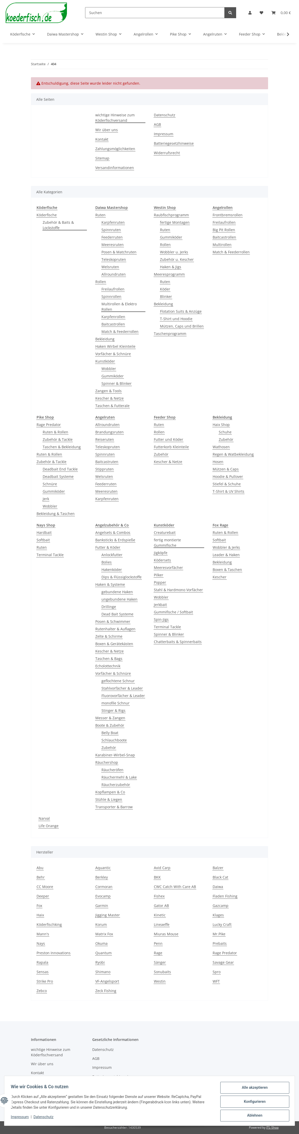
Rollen (100, 281)
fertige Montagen (175, 222)
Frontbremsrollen (228, 214)
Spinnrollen (111, 296)
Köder (165, 289)
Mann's (43, 933)
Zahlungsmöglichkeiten (115, 148)
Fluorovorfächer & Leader (123, 695)
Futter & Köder (107, 547)
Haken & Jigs (170, 266)
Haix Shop (221, 424)
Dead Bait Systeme (117, 614)
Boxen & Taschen (227, 569)
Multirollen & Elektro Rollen (119, 306)
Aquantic (103, 867)
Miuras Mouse (166, 933)
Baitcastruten (106, 461)
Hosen (218, 461)
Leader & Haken (226, 554)
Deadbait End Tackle (60, 469)
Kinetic (160, 915)
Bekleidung (104, 338)
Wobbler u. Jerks (174, 252)
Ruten (100, 214)
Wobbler (108, 368)
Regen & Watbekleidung (233, 454)
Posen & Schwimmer (112, 621)
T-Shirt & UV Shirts (228, 491)
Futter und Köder (168, 439)
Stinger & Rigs (113, 710)
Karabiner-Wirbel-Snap (115, 755)
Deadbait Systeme (58, 476)
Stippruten (104, 469)
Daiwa (218, 886)
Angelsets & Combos (112, 532)
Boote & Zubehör (109, 725)
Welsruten (110, 266)
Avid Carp (162, 867)
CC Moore (45, 886)
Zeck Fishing (105, 990)
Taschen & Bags (108, 658)
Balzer (218, 867)
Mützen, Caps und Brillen (182, 326)
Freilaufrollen (112, 289)
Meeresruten (112, 244)
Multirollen (222, 244)
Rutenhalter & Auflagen (115, 628)
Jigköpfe (160, 552)
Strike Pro (45, 981)
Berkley (101, 877)
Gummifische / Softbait (173, 612)
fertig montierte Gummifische (167, 542)
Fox (39, 905)
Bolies (106, 562)
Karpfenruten (113, 222)
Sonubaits (162, 971)
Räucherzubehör (115, 784)
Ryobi (100, 962)
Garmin (101, 905)
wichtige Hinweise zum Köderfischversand (115, 118)
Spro (217, 971)
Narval (44, 818)
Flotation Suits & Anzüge (181, 311)
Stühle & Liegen (108, 799)
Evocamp (103, 896)
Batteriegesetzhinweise (174, 143)
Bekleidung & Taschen (56, 513)
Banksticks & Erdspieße (115, 539)
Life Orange (49, 825)
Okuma (101, 943)
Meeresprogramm (169, 274)
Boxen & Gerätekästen (114, 643)
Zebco (42, 990)
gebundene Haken (117, 591)
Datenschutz (45, 1118)
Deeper (43, 896)
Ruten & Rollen (55, 432)
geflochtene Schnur (118, 680)
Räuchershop (106, 762)
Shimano (102, 971)
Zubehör (161, 454)
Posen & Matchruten (118, 252)
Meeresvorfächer (168, 567)
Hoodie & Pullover (228, 476)
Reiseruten (104, 439)
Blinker (166, 296)
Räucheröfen (112, 769)
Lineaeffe (161, 924)
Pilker (158, 574)
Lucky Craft (222, 924)
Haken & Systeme (110, 584)
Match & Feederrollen (120, 331)
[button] (250, 12)
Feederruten (112, 237)
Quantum (103, 952)
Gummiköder (112, 376)
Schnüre (50, 483)
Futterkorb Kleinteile (171, 446)
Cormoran (103, 886)
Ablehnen (252, 1116)
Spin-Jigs (161, 619)
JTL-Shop (272, 1127)
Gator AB (161, 905)
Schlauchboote (114, 740)
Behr (41, 877)
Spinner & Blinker (116, 383)
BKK (157, 877)
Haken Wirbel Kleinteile (115, 346)
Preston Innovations (54, 952)
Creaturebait (165, 532)
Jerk (46, 498)
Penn (158, 943)
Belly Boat (109, 732)
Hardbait (44, 532)
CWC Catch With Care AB (175, 886)
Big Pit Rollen (224, 229)
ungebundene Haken (119, 599)
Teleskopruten (113, 259)
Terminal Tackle (50, 554)
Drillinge (108, 606)
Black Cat (220, 877)
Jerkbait (160, 604)
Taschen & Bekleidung (62, 446)
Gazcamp (220, 905)
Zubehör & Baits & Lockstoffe (58, 225)
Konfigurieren (253, 1103)
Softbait (43, 539)
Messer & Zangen (110, 717)
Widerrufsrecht (167, 152)
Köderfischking (49, 924)
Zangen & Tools (108, 390)
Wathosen (221, 446)
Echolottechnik (107, 666)
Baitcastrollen (113, 324)
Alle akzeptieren (253, 1089)
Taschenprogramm (170, 333)
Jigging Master (107, 915)
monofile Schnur (115, 703)
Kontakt (101, 139)
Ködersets (162, 560)
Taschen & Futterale (112, 405)
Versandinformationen (114, 167)
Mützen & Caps (226, 469)
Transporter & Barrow (114, 806)
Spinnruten (111, 229)
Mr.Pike (219, 933)
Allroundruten (113, 274)
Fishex (159, 896)
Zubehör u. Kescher (177, 259)
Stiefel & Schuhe (227, 483)
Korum (101, 924)
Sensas (43, 971)
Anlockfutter (111, 554)
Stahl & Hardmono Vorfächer (178, 589)
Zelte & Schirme (108, 636)
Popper (160, 582)
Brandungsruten (109, 432)
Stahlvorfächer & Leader (122, 688)
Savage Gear (223, 962)
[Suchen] (155, 12)
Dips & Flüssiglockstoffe (121, 577)
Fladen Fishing (225, 896)
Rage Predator (49, 424)
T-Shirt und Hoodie (176, 318)
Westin (160, 981)
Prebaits (220, 943)
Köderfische (47, 214)
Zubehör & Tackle (58, 439)
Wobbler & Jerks (226, 547)
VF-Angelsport (107, 981)
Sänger (160, 962)
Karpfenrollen (113, 316)
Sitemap (102, 158)
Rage (158, 952)
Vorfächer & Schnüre (113, 353)
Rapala (42, 962)
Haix (40, 915)
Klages (218, 915)
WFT (216, 981)
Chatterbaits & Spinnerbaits (178, 641)
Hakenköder (111, 569)
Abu (40, 867)
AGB (157, 124)
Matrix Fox (104, 933)
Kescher (219, 577)
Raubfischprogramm (171, 214)
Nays (41, 943)
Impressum (21, 1118)
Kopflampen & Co (110, 792)
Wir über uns (106, 129)
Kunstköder (105, 361)
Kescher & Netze (109, 398)
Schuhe (225, 432)
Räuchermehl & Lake (119, 777)
